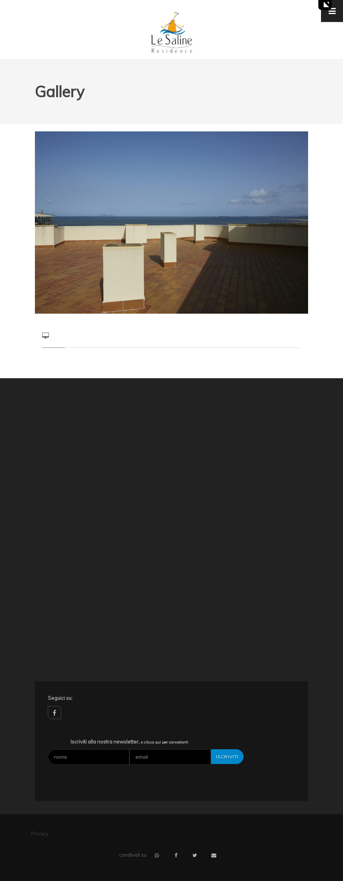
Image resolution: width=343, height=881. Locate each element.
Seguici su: (60, 698)
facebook (54, 712)
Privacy (40, 833)
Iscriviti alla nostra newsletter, (129, 742)
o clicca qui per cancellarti (164, 742)
